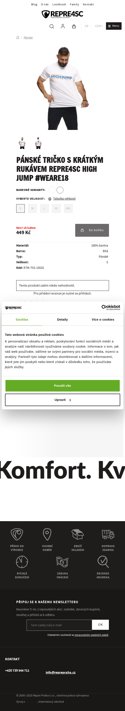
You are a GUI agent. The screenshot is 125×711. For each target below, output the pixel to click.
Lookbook (59, 4)
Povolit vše (62, 385)
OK (100, 625)
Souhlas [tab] (22, 319)
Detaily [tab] (62, 319)
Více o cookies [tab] (103, 319)
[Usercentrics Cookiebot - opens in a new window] (101, 307)
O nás (45, 4)
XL (56, 208)
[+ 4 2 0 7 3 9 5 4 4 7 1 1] (17, 670)
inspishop (71, 702)
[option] (52, 190)
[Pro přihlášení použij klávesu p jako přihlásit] (63, 26)
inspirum (31, 702)
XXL (68, 208)
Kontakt (88, 4)
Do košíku (92, 230)
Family (74, 4)
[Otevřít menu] (114, 26)
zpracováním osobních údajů (91, 635)
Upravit (62, 400)
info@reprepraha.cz (60, 672)
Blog (34, 4)
